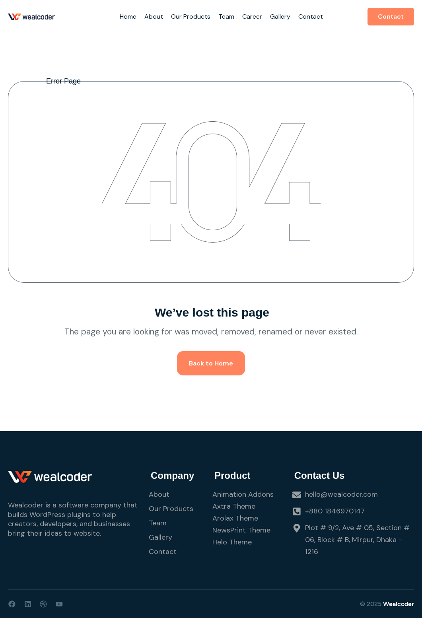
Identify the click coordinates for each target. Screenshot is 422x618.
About (153, 16)
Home (128, 16)
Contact (310, 16)
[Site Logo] (31, 16)
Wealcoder (398, 604)
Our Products (190, 16)
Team (226, 16)
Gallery (280, 16)
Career (252, 16)
